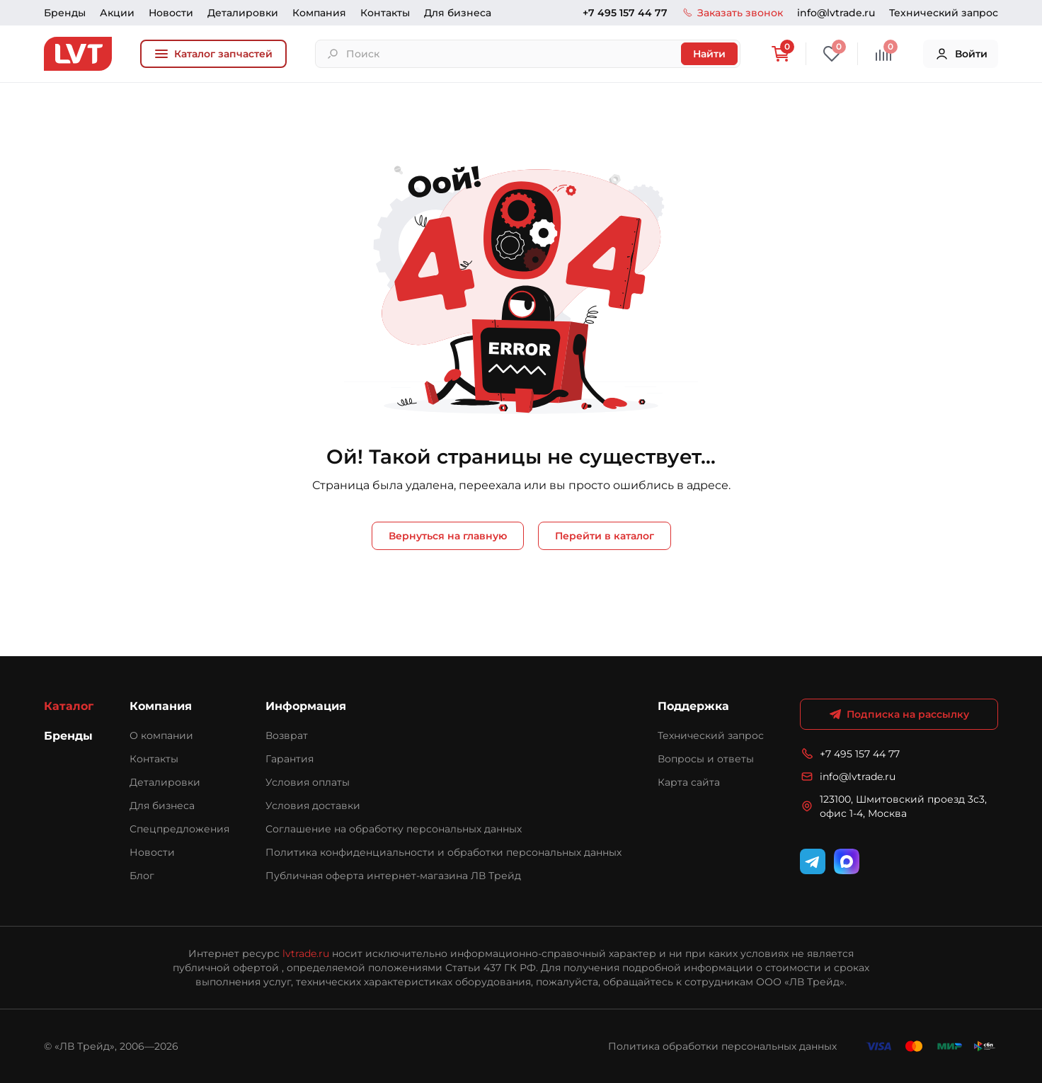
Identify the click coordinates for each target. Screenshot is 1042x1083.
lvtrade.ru (305, 953)
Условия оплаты (307, 782)
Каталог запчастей (213, 54)
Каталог (68, 706)
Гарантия (289, 758)
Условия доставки (312, 805)
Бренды (65, 12)
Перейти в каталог (604, 535)
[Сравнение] (883, 53)
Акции (117, 12)
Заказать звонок (732, 12)
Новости (171, 12)
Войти (960, 54)
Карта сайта (689, 782)
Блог (142, 875)
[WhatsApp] (846, 861)
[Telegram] (812, 861)
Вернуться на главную (448, 535)
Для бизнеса (457, 12)
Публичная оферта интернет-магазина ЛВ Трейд (393, 875)
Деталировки (242, 12)
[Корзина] (780, 53)
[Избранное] (831, 53)
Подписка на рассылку (899, 714)
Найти (709, 53)
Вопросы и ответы (706, 758)
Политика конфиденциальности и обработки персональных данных (443, 852)
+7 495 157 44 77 (625, 12)
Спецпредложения (179, 829)
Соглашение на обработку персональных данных (393, 829)
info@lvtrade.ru (836, 12)
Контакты (385, 12)
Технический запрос (943, 12)
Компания (319, 12)
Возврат (286, 735)
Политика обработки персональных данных (722, 1046)
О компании (161, 735)
